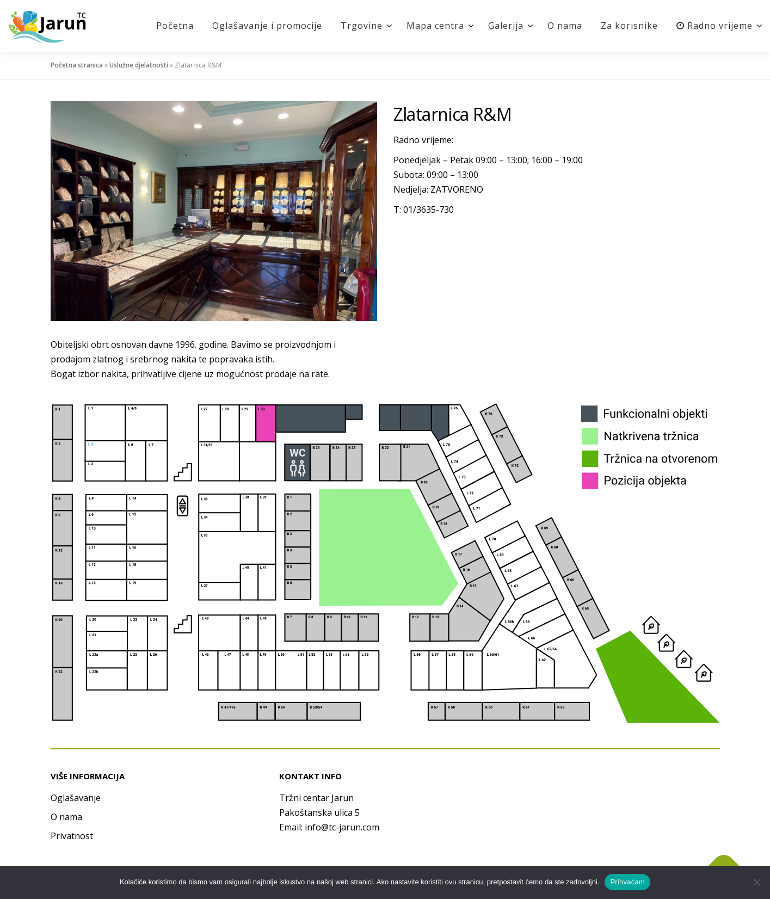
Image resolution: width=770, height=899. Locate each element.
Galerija (505, 26)
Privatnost (72, 836)
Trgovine (362, 26)
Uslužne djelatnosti (138, 65)
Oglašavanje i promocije (267, 26)
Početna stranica (77, 65)
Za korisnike (629, 26)
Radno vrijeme (714, 26)
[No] (756, 882)
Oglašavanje (76, 798)
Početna (175, 26)
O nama (564, 26)
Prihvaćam (627, 882)
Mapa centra (435, 26)
